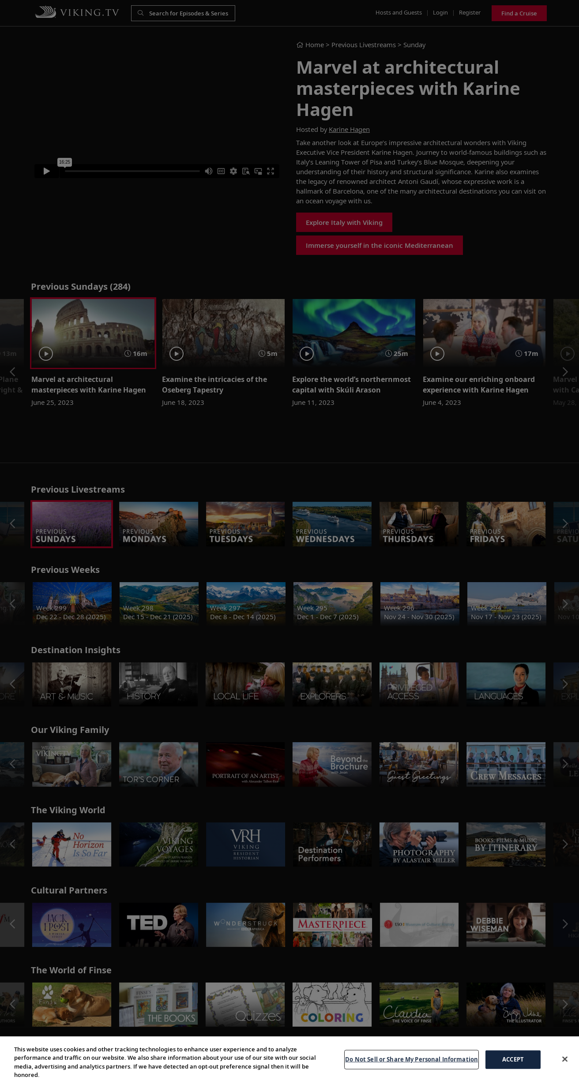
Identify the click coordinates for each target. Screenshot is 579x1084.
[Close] (565, 1059)
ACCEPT (513, 1059)
